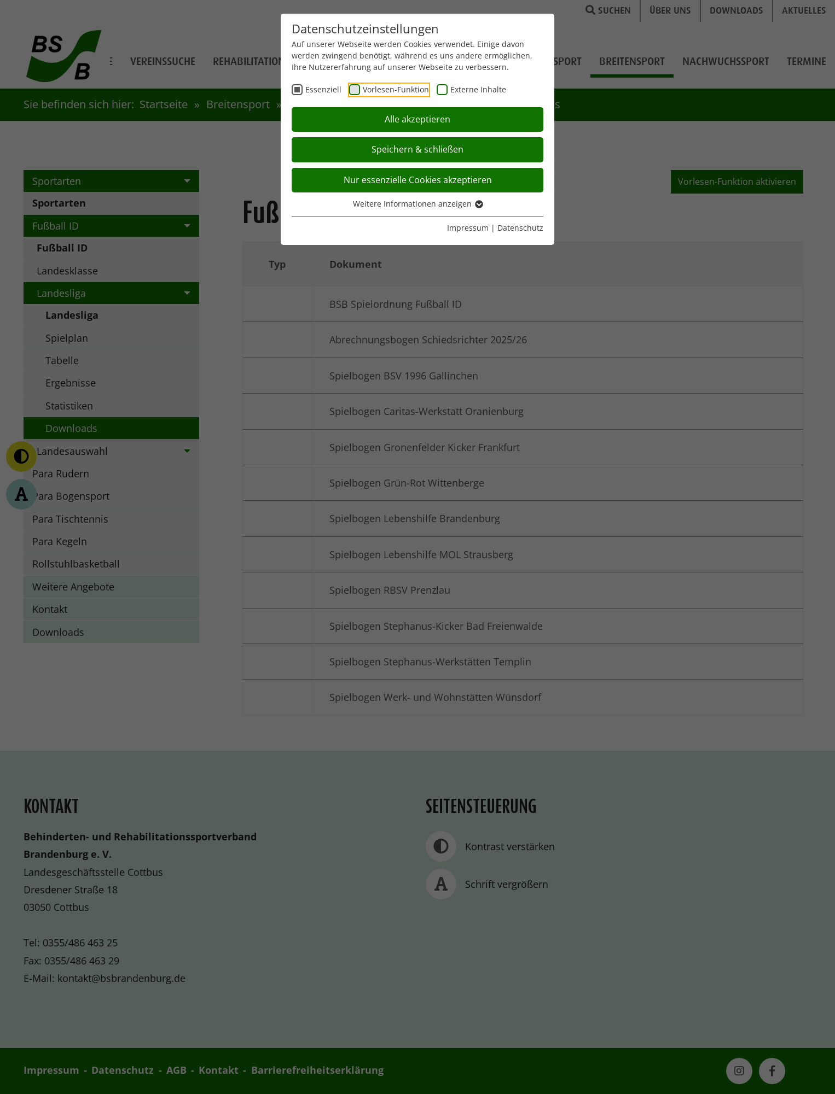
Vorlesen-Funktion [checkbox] (396, 89)
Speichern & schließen (417, 149)
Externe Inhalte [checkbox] (478, 89)
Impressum (468, 228)
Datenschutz (520, 228)
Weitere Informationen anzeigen (417, 203)
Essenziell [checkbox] (323, 89)
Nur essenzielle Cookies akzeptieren (418, 180)
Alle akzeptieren (417, 119)
